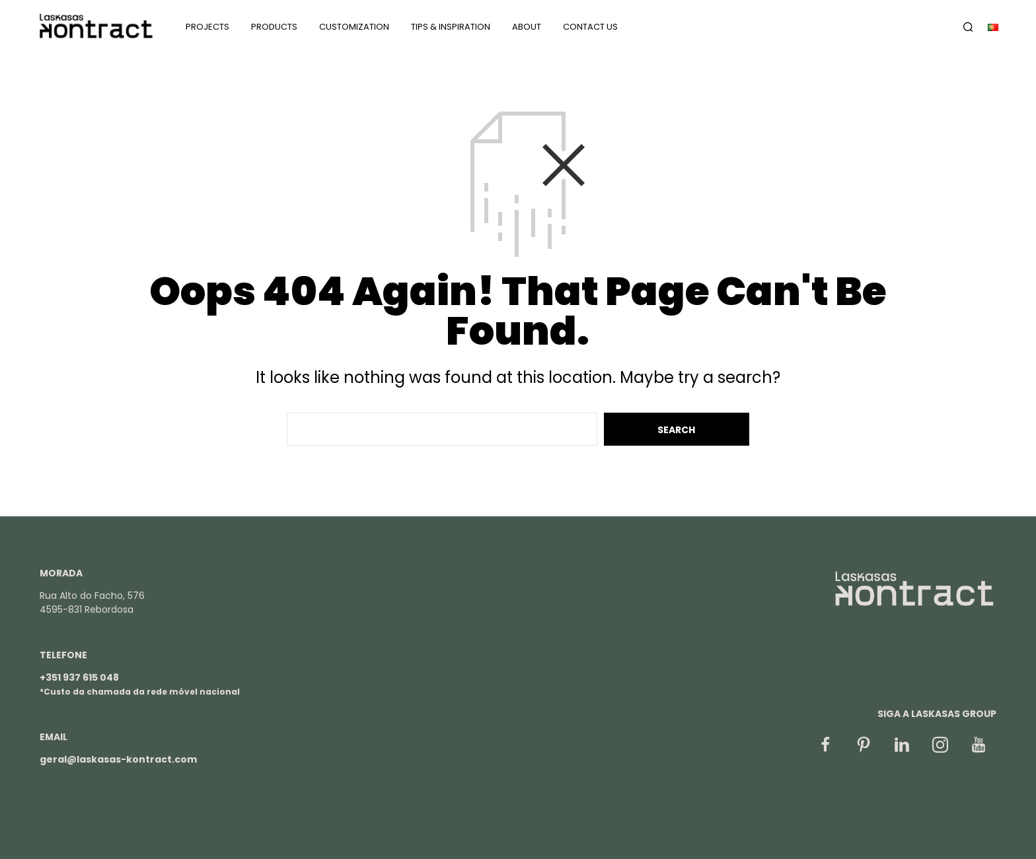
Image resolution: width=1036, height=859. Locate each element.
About (526, 26)
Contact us (590, 26)
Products (274, 26)
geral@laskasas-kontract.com (118, 759)
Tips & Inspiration (450, 26)
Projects (207, 26)
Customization (354, 26)
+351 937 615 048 (79, 677)
